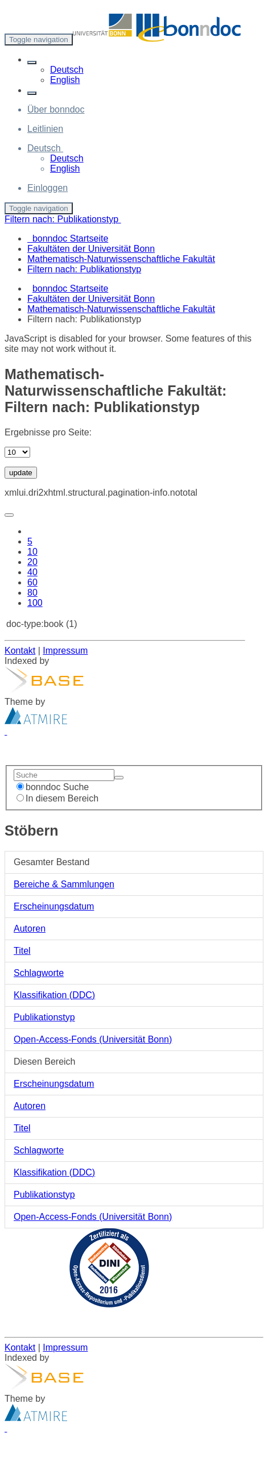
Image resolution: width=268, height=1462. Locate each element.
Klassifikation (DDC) (54, 995)
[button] (31, 62)
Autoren (30, 928)
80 (32, 592)
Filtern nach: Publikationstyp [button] (63, 219)
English (65, 80)
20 (32, 562)
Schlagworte (39, 973)
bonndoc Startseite (70, 288)
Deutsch (67, 69)
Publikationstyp (44, 1017)
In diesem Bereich (57, 798)
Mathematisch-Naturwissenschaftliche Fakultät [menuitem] (121, 259)
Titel (22, 951)
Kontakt (20, 650)
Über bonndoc (56, 109)
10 (32, 551)
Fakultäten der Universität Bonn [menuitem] (91, 249)
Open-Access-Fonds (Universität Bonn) (93, 1039)
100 (35, 603)
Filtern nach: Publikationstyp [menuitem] (84, 269)
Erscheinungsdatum (54, 906)
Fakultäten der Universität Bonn (91, 299)
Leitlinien (45, 129)
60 (32, 582)
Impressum (65, 650)
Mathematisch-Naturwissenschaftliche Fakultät (121, 309)
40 (32, 572)
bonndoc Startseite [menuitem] (67, 238)
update (20, 472)
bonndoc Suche (53, 787)
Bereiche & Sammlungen (64, 884)
